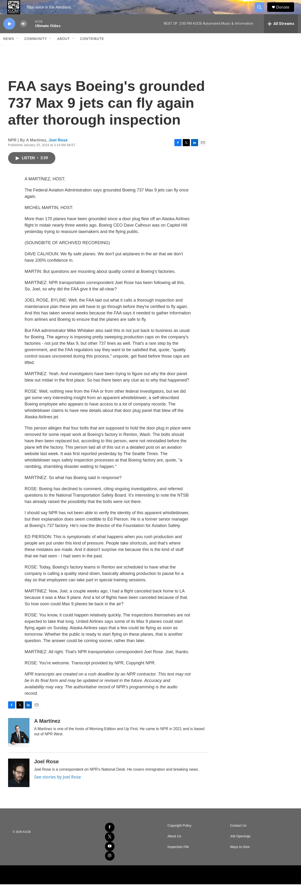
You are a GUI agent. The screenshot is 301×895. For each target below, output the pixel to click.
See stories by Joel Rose (57, 787)
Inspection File (178, 857)
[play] (9, 34)
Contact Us (238, 836)
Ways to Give (240, 857)
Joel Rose (57, 151)
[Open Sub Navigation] (18, 49)
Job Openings (240, 847)
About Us (174, 847)
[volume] (23, 34)
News (8, 49)
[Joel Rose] (18, 783)
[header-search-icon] (262, 12)
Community (35, 49)
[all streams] (281, 34)
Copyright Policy (179, 836)
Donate (285, 12)
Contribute (92, 49)
